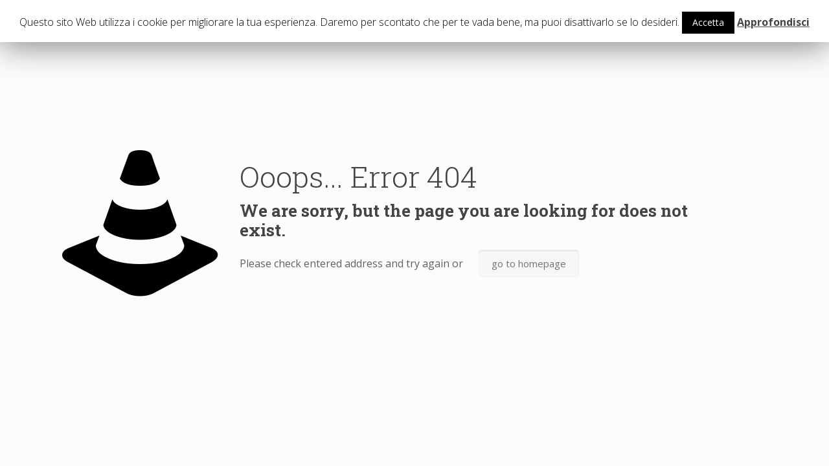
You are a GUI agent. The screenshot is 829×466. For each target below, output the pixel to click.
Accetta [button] (708, 22)
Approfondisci (773, 22)
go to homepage (529, 263)
